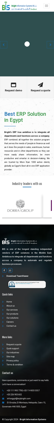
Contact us (9, 326)
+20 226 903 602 (12, 394)
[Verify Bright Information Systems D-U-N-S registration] (27, 284)
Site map (8, 356)
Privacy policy (10, 360)
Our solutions (10, 318)
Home (7, 302)
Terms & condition (12, 364)
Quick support (10, 348)
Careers (8, 322)
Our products (10, 314)
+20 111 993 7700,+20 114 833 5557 (21, 390)
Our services (10, 310)
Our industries (10, 352)
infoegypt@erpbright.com (16, 398)
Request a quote (11, 344)
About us (8, 306)
